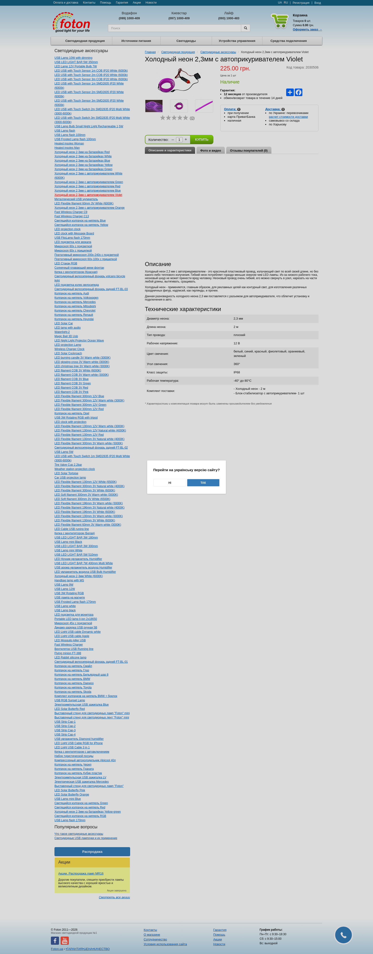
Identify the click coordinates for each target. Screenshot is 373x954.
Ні (169, 482)
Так (203, 482)
